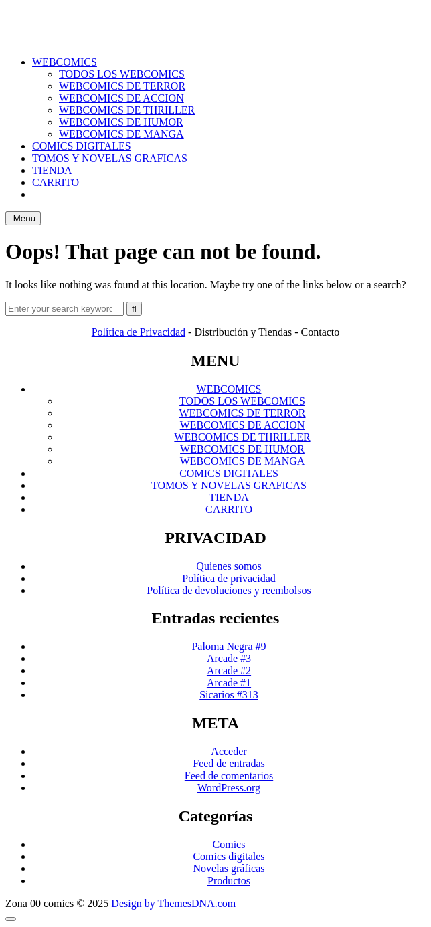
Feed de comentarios (229, 775)
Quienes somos (228, 566)
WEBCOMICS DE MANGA (121, 134)
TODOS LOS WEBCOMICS (122, 74)
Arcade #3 (229, 658)
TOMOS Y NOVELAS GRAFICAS (109, 158)
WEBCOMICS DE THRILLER (127, 110)
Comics (229, 844)
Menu (23, 218)
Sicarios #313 (228, 694)
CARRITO (55, 182)
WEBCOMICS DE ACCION (121, 98)
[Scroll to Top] (10, 919)
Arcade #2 (229, 670)
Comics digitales (228, 856)
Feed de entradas (229, 763)
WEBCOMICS (64, 62)
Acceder (228, 751)
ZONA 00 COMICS (216, 16)
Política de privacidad (229, 578)
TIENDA (52, 170)
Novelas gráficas (228, 868)
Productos (228, 880)
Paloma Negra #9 (228, 646)
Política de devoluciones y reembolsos (229, 590)
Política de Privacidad (138, 332)
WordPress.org (228, 787)
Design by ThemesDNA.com (173, 903)
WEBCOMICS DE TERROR (122, 86)
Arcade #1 (229, 682)
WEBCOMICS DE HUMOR (121, 122)
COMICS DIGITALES (81, 146)
